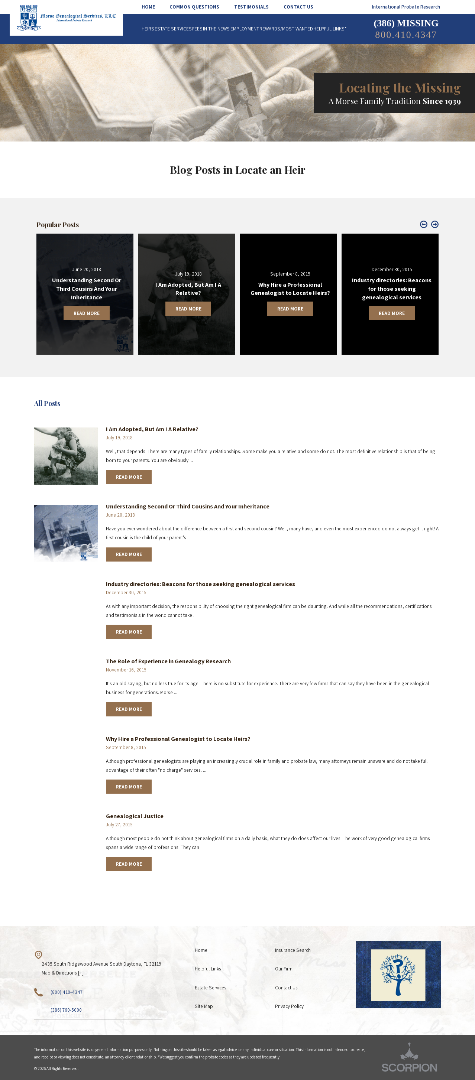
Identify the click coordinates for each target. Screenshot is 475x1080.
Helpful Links (208, 968)
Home (201, 950)
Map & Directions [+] (63, 972)
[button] (423, 225)
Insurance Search (293, 950)
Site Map (204, 1006)
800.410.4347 (406, 34)
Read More (129, 477)
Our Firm (284, 968)
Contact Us (286, 987)
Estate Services (210, 987)
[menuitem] (152, 7)
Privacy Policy (289, 1006)
